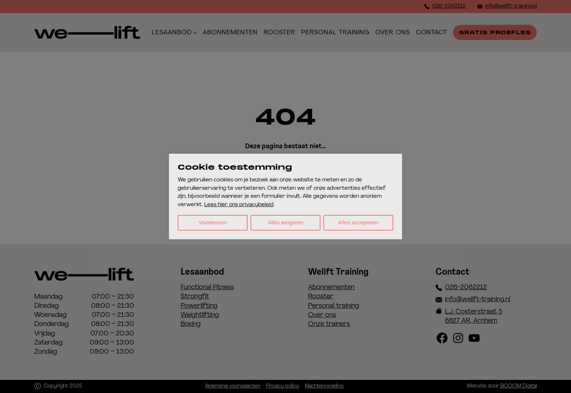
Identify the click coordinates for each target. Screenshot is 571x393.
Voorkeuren (213, 222)
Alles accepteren (358, 222)
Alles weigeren (285, 222)
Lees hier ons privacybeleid (238, 205)
